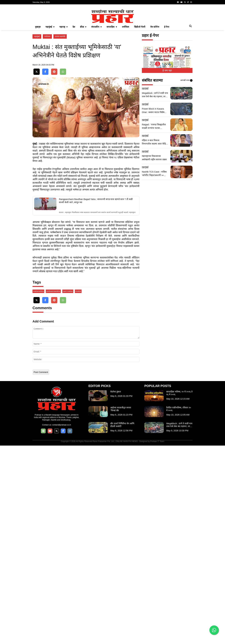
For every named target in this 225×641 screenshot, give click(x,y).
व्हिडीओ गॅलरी (139, 70)
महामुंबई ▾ (49, 70)
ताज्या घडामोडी (60, 80)
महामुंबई (37, 80)
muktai (78, 487)
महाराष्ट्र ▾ (63, 70)
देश (73, 70)
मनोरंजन (47, 80)
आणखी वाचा (186, 124)
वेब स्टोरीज (154, 70)
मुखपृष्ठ (37, 70)
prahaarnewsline (53, 487)
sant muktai (67, 487)
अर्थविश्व (125, 70)
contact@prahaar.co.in (61, 620)
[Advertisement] (112, 28)
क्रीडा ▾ (83, 70)
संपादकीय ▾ (96, 70)
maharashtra (38, 487)
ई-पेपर (166, 70)
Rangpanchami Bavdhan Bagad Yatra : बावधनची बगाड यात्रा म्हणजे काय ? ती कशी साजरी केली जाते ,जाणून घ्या (95, 322)
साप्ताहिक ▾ (112, 70)
